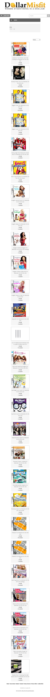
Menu (13, 20)
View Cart (6, 15)
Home (11, 29)
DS (14, 29)
